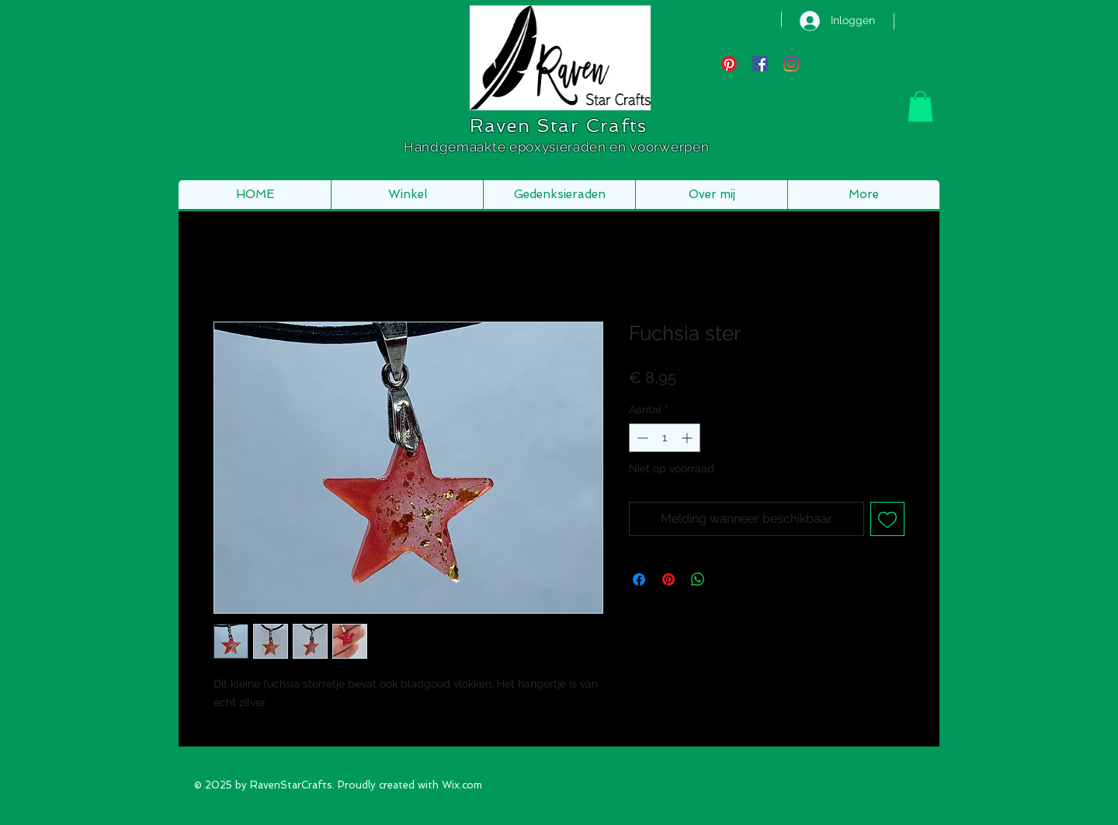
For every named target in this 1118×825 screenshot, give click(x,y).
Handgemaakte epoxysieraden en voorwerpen (558, 147)
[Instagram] (791, 63)
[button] (920, 106)
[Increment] (688, 437)
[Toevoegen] (887, 519)
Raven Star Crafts (558, 125)
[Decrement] (641, 437)
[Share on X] (727, 579)
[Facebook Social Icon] (760, 63)
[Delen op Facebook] (639, 579)
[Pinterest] (729, 63)
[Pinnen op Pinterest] (668, 579)
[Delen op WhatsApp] (698, 579)
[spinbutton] (665, 437)
